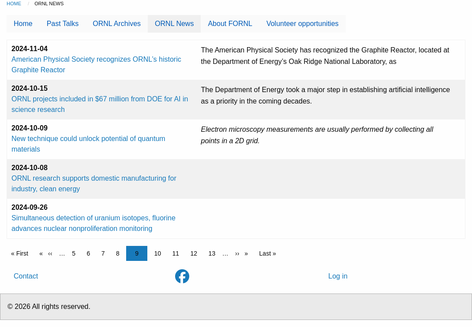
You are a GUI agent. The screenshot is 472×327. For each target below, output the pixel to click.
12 (196, 253)
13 (214, 253)
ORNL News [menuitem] (174, 23)
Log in (338, 276)
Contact (26, 276)
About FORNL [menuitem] (230, 23)
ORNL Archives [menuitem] (117, 23)
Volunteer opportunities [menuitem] (302, 23)
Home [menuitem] (23, 23)
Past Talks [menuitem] (63, 23)
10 (160, 253)
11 (178, 253)
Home (14, 3)
